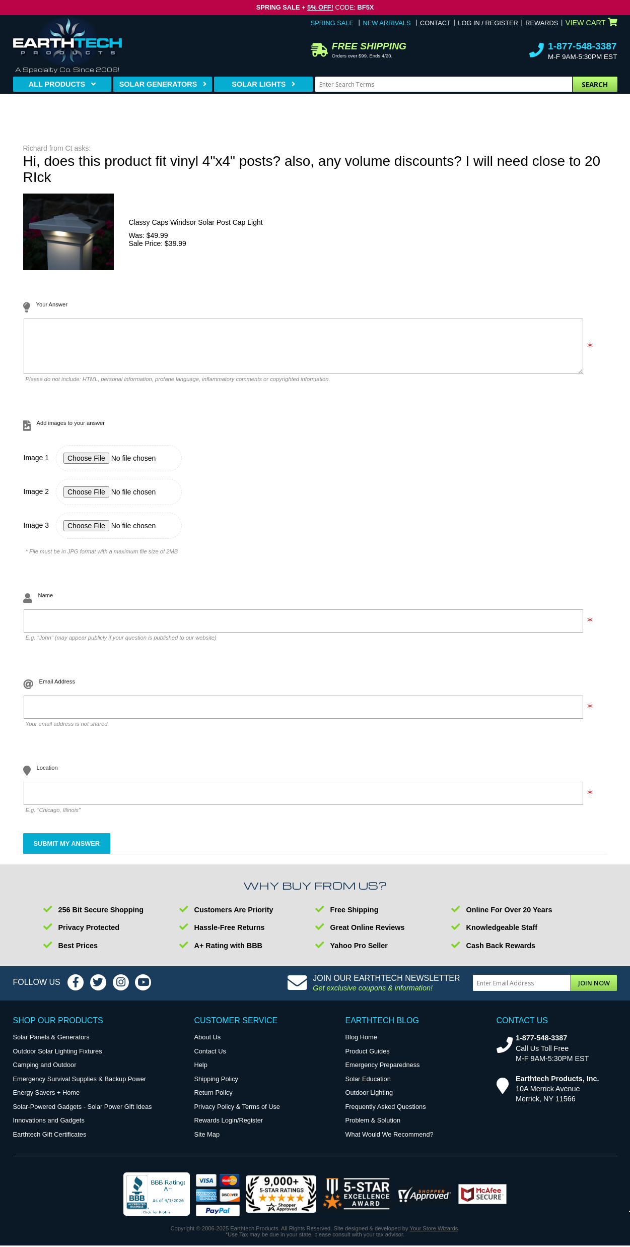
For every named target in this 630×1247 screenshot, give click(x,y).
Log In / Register (488, 23)
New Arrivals (386, 23)
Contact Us (210, 1059)
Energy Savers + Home (46, 1100)
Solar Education (368, 1086)
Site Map (207, 1142)
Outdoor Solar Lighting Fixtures (57, 1059)
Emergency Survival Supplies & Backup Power (80, 1086)
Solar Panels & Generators (51, 1044)
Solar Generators (158, 84)
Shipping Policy (216, 1086)
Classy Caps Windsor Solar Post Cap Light (196, 222)
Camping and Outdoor (45, 1072)
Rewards (541, 23)
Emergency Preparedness (382, 1072)
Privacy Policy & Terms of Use (237, 1114)
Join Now (594, 990)
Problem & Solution (373, 1128)
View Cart (591, 23)
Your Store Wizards (434, 1236)
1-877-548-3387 (582, 46)
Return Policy (213, 1100)
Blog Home (361, 1044)
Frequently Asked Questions (385, 1114)
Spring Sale (332, 23)
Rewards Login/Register (228, 1128)
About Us (207, 1044)
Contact (435, 23)
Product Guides (367, 1059)
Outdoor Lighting (369, 1100)
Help (200, 1072)
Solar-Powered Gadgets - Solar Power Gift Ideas (82, 1114)
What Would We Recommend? (389, 1142)
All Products (57, 84)
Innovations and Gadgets (49, 1128)
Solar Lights (259, 84)
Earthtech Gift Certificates (50, 1142)
